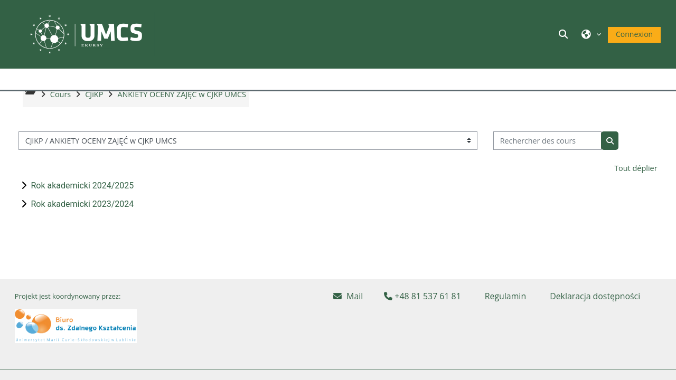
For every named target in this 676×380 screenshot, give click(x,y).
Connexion (634, 34)
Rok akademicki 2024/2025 (82, 208)
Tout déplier (635, 191)
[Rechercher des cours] (547, 163)
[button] (565, 34)
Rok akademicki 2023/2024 (82, 227)
